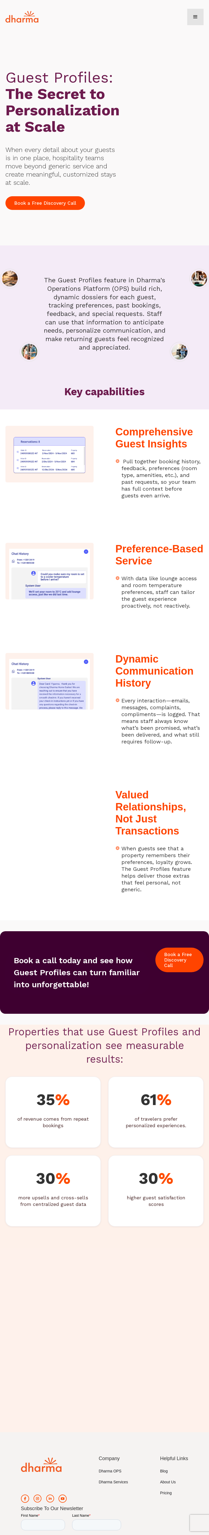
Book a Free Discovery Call (45, 203)
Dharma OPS (110, 1471)
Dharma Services (113, 1482)
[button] (195, 17)
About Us (168, 1482)
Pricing (166, 1493)
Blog (164, 1471)
